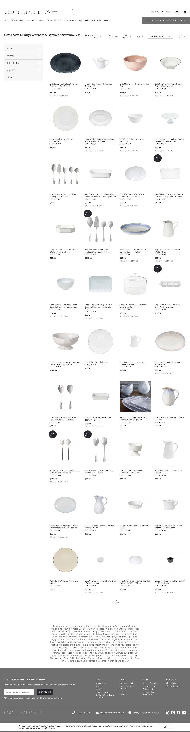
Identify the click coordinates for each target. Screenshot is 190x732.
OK (165, 727)
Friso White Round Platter (96, 362)
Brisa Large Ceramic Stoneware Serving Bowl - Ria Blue (133, 251)
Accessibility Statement (148, 693)
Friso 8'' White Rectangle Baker (98, 417)
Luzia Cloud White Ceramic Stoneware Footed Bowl (131, 471)
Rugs (81, 20)
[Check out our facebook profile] (178, 712)
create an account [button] (169, 12)
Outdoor (41, 20)
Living (6, 20)
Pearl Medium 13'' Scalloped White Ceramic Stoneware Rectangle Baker (100, 195)
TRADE (158, 20)
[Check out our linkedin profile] (184, 712)
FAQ (121, 691)
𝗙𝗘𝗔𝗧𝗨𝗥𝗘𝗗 (90, 20)
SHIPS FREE (110, 36)
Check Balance (172, 683)
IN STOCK (126, 36)
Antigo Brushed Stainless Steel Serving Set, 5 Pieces (63, 195)
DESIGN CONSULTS (170, 20)
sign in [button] (155, 12)
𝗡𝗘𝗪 (99, 20)
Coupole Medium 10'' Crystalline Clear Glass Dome (133, 306)
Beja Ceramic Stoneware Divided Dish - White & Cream (169, 306)
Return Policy (149, 689)
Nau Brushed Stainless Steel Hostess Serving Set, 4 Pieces (97, 251)
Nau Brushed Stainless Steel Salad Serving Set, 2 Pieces (99, 471)
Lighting (57, 20)
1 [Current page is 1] (180, 36)
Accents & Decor (69, 20)
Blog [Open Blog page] (98, 686)
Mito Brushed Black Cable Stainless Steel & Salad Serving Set (65, 471)
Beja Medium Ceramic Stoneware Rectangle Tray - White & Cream (169, 195)
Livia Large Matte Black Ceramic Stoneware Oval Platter (63, 85)
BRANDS (150, 20)
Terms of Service (150, 683)
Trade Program (103, 692)
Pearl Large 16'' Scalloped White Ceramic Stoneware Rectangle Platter (98, 307)
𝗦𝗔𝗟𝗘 (106, 20)
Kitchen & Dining (17, 20)
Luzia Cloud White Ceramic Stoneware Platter (61, 140)
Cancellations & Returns (127, 687)
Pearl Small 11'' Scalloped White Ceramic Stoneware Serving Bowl (64, 306)
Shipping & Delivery (128, 683)
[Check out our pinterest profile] (173, 712)
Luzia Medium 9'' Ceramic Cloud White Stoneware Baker (63, 251)
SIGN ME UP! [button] (45, 692)
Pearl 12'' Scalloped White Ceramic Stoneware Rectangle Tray (135, 418)
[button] (184, 11)
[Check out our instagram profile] (167, 712)
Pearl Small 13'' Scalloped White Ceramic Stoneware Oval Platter (63, 527)
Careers (99, 689)
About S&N (101, 683)
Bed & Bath (31, 20)
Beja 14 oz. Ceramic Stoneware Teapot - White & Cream (168, 527)
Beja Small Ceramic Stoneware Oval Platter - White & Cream (100, 140)
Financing (124, 694)
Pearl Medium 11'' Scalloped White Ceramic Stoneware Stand (169, 140)
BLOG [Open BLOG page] (183, 20)
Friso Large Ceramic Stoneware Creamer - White (133, 363)
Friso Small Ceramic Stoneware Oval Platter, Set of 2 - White (135, 582)
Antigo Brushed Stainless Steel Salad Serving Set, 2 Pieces (63, 418)
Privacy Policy (149, 686)
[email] (19, 692)
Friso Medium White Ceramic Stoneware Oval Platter (132, 195)
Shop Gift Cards (173, 686)
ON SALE (96, 36)
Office (49, 20)
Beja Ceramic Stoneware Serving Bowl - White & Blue (169, 85)
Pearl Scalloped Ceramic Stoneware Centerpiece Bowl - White (65, 363)
